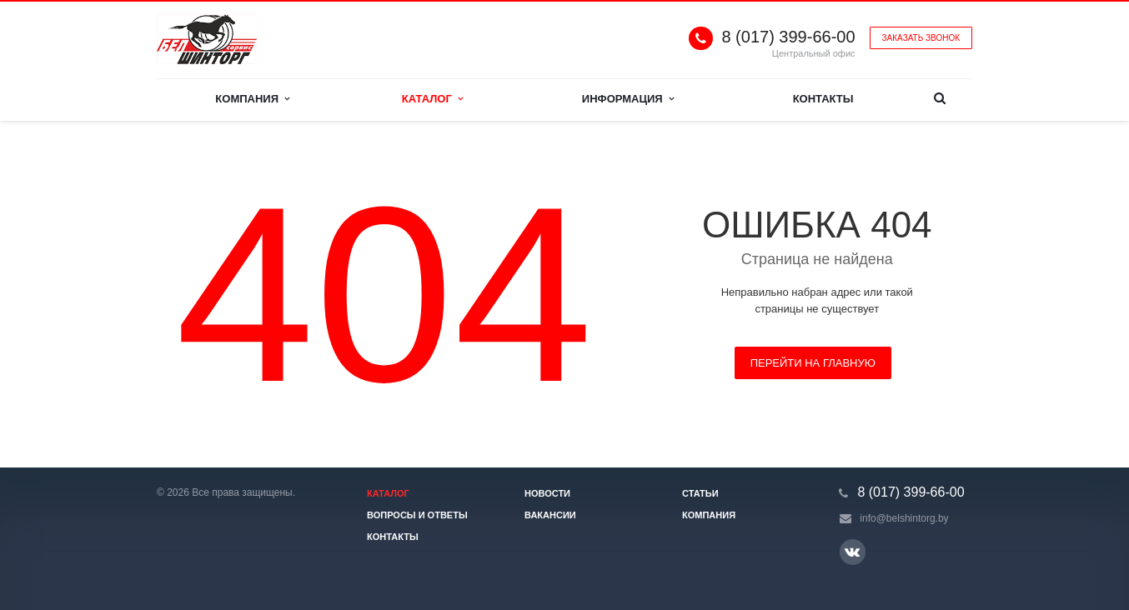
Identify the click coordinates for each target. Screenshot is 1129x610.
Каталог (432, 98)
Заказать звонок (921, 37)
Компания (252, 98)
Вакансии (550, 515)
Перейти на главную (813, 363)
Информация (628, 98)
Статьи (700, 493)
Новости (547, 493)
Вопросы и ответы (417, 515)
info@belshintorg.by (904, 518)
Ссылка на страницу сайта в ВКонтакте (852, 551)
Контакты (823, 98)
